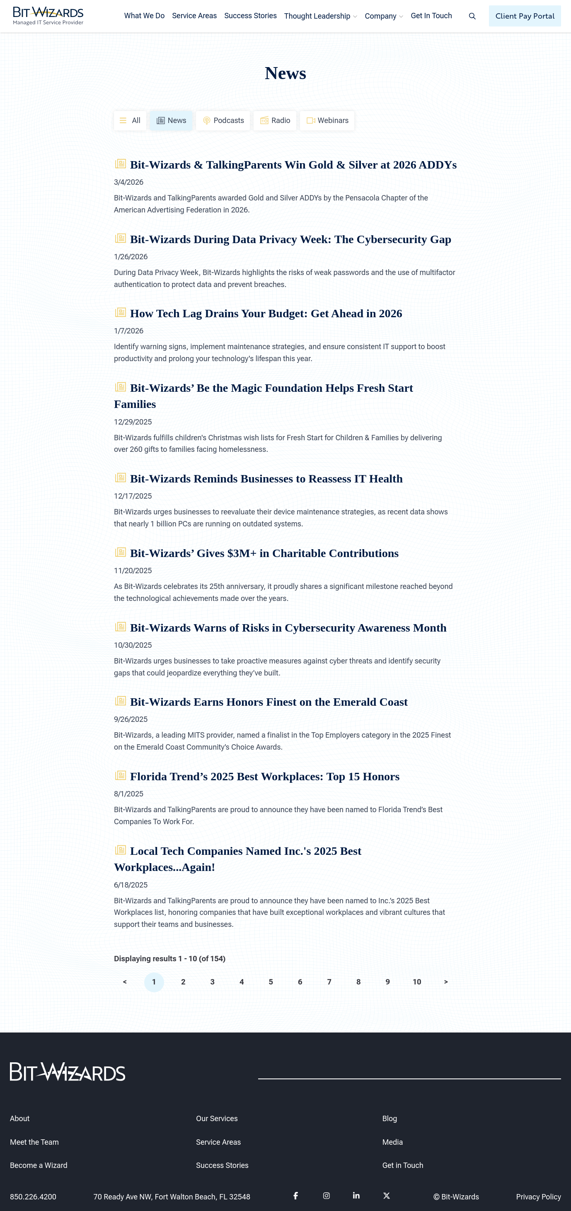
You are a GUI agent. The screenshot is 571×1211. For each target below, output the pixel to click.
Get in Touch (402, 1165)
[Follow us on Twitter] (387, 1197)
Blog (389, 1118)
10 (417, 981)
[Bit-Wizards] (48, 16)
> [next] (446, 981)
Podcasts (223, 120)
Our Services (216, 1118)
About (19, 1118)
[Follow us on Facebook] (297, 1197)
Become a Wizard (39, 1165)
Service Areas (194, 15)
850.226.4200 (33, 1196)
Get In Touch (431, 15)
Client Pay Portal (525, 15)
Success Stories (250, 15)
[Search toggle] (472, 16)
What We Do (144, 15)
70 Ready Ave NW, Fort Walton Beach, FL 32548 (171, 1196)
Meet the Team (34, 1142)
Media (392, 1142)
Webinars (327, 120)
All (130, 120)
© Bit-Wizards (456, 1196)
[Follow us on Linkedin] (356, 1197)
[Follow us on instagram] (326, 1197)
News (171, 120)
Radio (274, 120)
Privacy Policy (538, 1196)
